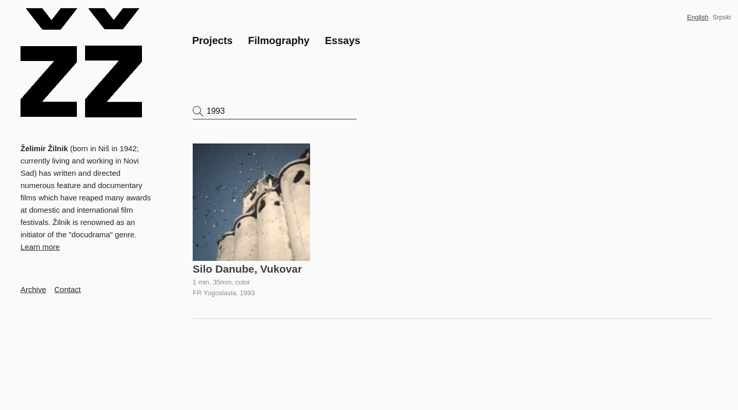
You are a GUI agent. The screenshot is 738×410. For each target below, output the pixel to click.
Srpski (721, 17)
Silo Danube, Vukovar (247, 269)
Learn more (40, 246)
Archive (33, 289)
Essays (342, 40)
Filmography (279, 40)
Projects (212, 40)
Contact (67, 289)
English (697, 17)
